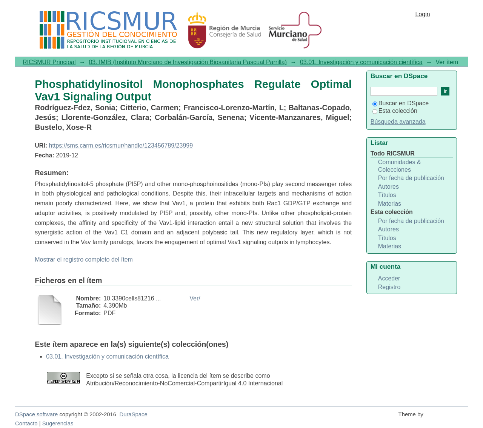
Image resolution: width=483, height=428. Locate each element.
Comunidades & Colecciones (399, 166)
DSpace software (36, 414)
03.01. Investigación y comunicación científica (361, 62)
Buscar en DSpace (400, 103)
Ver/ (194, 298)
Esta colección (394, 111)
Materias (389, 203)
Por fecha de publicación (411, 178)
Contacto (26, 423)
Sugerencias (58, 423)
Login (422, 14)
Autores (388, 186)
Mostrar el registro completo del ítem (84, 259)
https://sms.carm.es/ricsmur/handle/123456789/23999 (121, 145)
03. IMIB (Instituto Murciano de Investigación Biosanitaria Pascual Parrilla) (188, 62)
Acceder (389, 278)
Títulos (387, 195)
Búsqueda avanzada (398, 122)
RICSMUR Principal (49, 62)
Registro (389, 287)
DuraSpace (133, 414)
